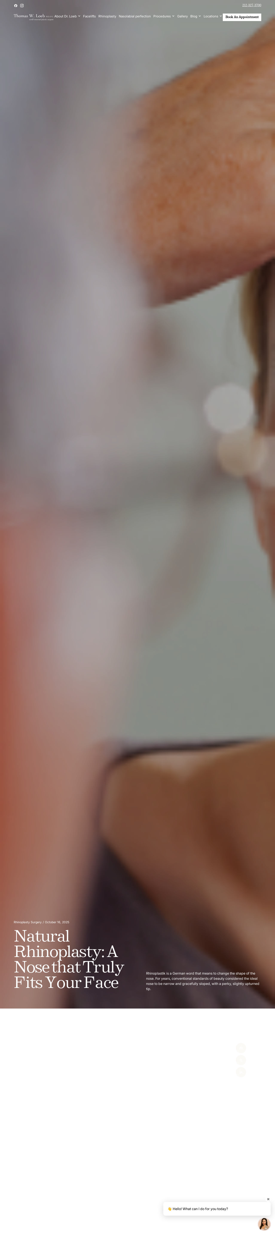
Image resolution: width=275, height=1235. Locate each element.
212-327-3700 (251, 5)
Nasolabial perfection (135, 16)
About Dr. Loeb (65, 16)
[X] (233, 1060)
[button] (67, 16)
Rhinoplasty (107, 16)
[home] (33, 17)
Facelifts (89, 16)
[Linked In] (233, 1072)
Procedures (162, 16)
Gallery (182, 16)
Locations (211, 16)
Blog (193, 16)
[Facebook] (233, 1048)
